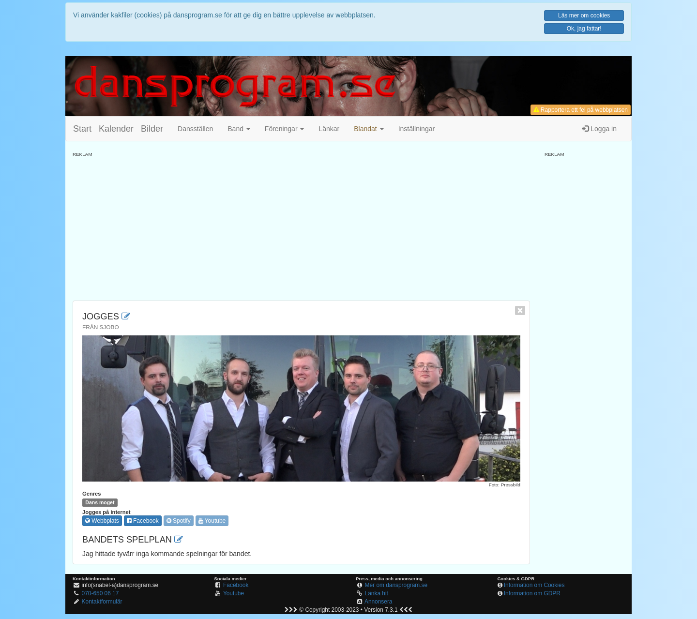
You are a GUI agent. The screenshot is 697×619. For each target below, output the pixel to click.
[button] (369, 129)
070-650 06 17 (100, 593)
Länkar (328, 129)
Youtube (212, 520)
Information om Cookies (534, 585)
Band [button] (238, 129)
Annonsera (378, 601)
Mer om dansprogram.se (396, 585)
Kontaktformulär (102, 601)
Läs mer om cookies (584, 15)
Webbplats (102, 520)
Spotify (179, 520)
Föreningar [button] (284, 129)
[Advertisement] (301, 225)
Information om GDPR (532, 593)
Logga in (599, 129)
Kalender (116, 129)
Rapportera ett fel (580, 109)
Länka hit (376, 593)
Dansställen (195, 129)
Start (82, 129)
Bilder (152, 129)
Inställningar (416, 129)
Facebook (143, 520)
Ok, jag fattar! (584, 28)
